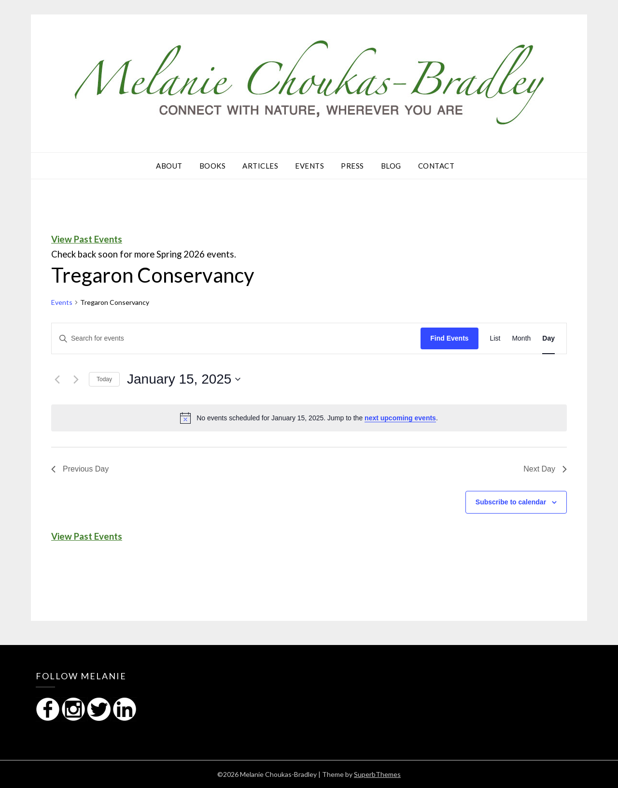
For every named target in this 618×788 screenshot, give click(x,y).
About (169, 165)
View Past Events (86, 239)
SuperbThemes (377, 774)
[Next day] (76, 379)
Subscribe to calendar (511, 502)
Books (212, 165)
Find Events (449, 338)
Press (352, 165)
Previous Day (80, 469)
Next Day (545, 469)
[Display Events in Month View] (521, 338)
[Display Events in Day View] (548, 338)
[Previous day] (57, 379)
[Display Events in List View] (495, 338)
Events (309, 165)
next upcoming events (400, 418)
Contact (436, 165)
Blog (391, 165)
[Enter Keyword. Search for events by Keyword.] (236, 338)
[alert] (309, 417)
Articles (260, 165)
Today (104, 379)
